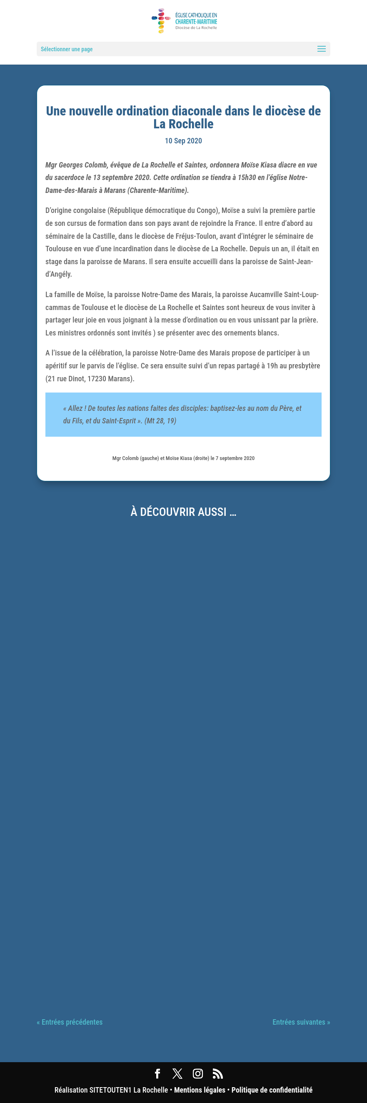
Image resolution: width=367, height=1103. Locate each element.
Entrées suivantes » (301, 1022)
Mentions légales (199, 1089)
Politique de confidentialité (272, 1089)
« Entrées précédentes (69, 1022)
